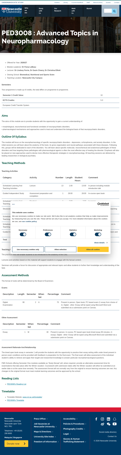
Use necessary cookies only (28, 249)
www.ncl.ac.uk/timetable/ (32, 397)
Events (108, 2)
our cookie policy (29, 221)
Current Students (77, 2)
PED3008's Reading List (16, 384)
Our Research (67, 11)
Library (65, 2)
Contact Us (112, 436)
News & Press (97, 2)
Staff (88, 2)
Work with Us (82, 11)
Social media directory (108, 432)
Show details (99, 243)
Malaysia (8, 437)
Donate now (13, 443)
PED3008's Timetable (15, 400)
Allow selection (60, 249)
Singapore (17, 437)
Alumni (95, 11)
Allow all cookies (93, 249)
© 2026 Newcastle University (105, 441)
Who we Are (37, 11)
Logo (12, 10)
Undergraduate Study (13, 2)
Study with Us (52, 11)
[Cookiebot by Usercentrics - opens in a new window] (99, 204)
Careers (57, 2)
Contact (116, 2)
